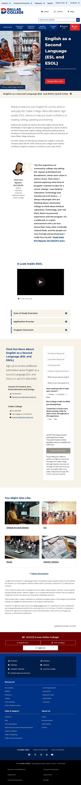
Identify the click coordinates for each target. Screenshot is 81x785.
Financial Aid (46, 691)
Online (51, 394)
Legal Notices (12, 775)
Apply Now (75, 27)
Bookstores (8, 695)
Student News (47, 698)
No (56, 419)
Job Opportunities (47, 720)
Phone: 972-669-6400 (40, 750)
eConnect (12, 661)
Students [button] (6, 3)
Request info (22, 643)
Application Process (24, 321)
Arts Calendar (9, 688)
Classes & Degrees (31, 27)
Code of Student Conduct (12, 705)
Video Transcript (26, 299)
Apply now (40, 648)
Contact (58, 12)
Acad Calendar (16, 669)
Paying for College (20, 27)
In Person (60, 394)
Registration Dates (48, 695)
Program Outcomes (23, 330)
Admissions (7, 27)
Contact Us (8, 717)
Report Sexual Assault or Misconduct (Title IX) (19, 727)
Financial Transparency (15, 780)
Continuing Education (49, 688)
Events (44, 717)
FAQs (6, 720)
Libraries (45, 665)
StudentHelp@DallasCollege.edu (22, 417)
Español (50, 3)
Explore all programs (38, 574)
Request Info (64, 27)
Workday (12, 665)
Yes (50, 419)
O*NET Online (38, 606)
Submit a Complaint (11, 731)
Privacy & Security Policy (51, 769)
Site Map (46, 780)
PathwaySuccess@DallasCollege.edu (24, 397)
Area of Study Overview (26, 313)
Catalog (7, 698)
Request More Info (55, 81)
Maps (71, 12)
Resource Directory (19, 673)
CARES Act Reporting (11, 734)
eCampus (45, 661)
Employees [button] (40, 3)
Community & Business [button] (22, 3)
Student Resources (42, 27)
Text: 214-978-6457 (57, 750)
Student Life (53, 27)
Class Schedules (10, 702)
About (45, 12)
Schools (44, 727)
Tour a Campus (58, 643)
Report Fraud (48, 775)
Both (48, 397)
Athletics (7, 691)
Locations (48, 669)
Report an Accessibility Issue (16, 769)
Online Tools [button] (61, 3)
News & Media (46, 724)
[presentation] (62, 427)
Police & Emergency (11, 724)
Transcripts (46, 702)
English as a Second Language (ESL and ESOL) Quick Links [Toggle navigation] (37, 94)
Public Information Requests (13, 738)
